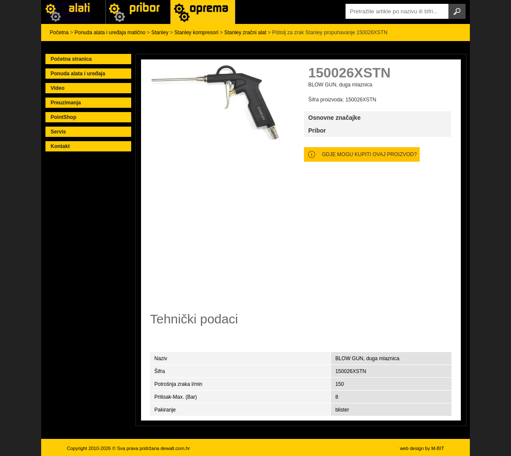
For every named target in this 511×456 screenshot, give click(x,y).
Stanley (159, 33)
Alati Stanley (203, 12)
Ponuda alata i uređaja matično (110, 33)
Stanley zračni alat (245, 33)
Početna (59, 33)
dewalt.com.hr (174, 448)
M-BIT (437, 448)
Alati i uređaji (73, 12)
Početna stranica (71, 59)
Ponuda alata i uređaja (78, 74)
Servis (58, 132)
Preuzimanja (66, 103)
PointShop (63, 117)
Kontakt (60, 146)
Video (57, 88)
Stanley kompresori (196, 33)
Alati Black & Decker (138, 12)
